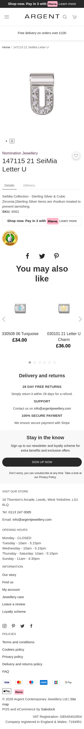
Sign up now (42, 462)
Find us (7, 582)
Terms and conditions (18, 642)
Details (9, 185)
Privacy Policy (47, 477)
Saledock (48, 709)
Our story (9, 575)
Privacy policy (12, 657)
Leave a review (13, 604)
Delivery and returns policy (22, 664)
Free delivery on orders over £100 (42, 33)
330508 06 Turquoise (20, 334)
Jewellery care (13, 597)
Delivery (29, 185)
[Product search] (65, 17)
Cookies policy (13, 649)
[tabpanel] (42, 94)
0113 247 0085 (20, 512)
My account (11, 589)
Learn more (67, 4)
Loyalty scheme (14, 611)
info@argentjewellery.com (52, 408)
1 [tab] (12, 141)
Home (6, 47)
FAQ (5, 671)
